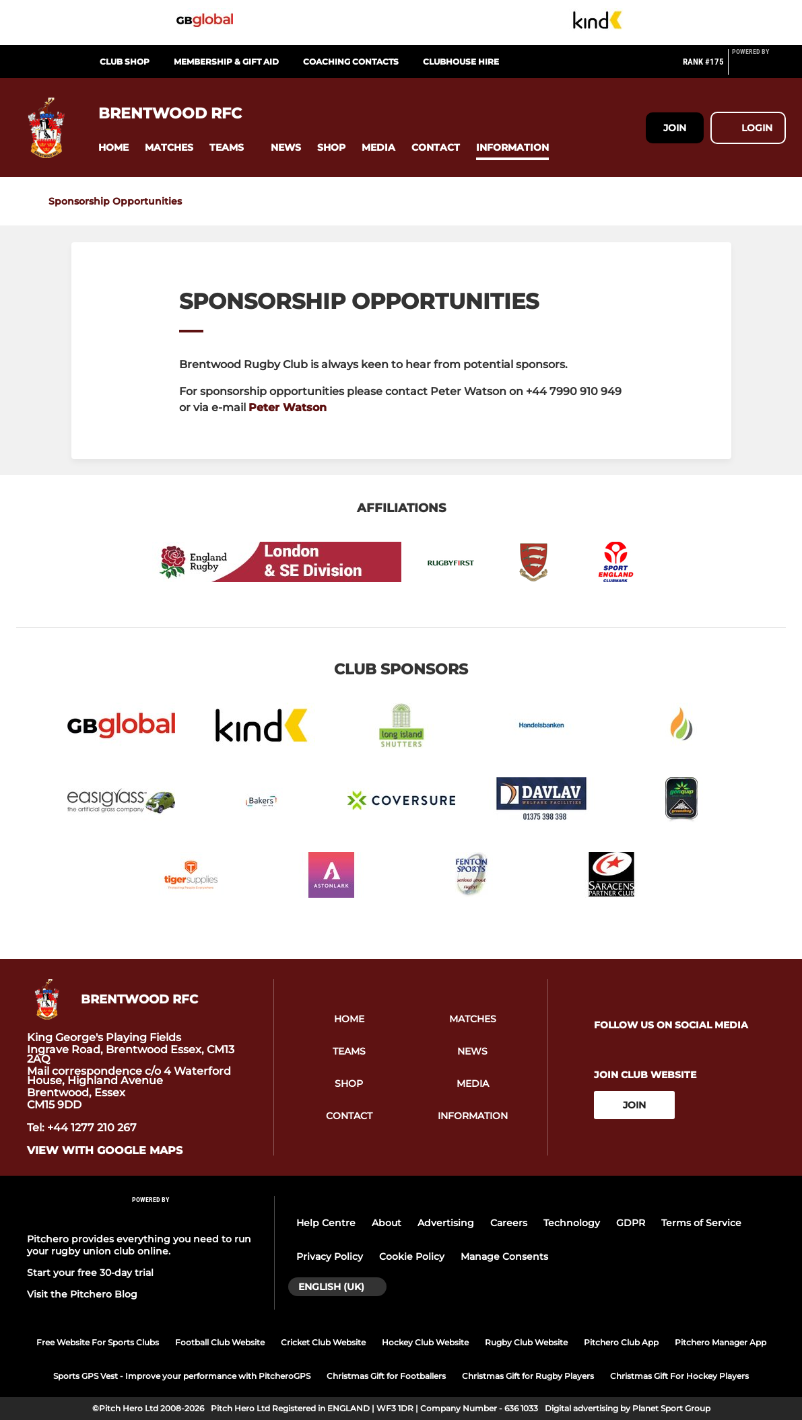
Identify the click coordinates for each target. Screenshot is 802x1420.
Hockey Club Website (425, 1342)
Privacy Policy (329, 1256)
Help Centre (326, 1223)
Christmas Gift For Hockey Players (679, 1376)
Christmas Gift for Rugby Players (528, 1376)
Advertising (445, 1223)
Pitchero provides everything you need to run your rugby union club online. (139, 1245)
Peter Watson (287, 407)
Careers (508, 1223)
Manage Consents (504, 1256)
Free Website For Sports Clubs (97, 1342)
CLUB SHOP (124, 62)
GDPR (630, 1223)
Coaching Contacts (351, 62)
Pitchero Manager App (720, 1342)
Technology (571, 1223)
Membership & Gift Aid (226, 62)
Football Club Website (220, 1342)
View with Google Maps (104, 1151)
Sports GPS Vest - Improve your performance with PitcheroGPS (181, 1376)
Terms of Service (701, 1223)
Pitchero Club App (621, 1342)
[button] (113, 148)
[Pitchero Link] (759, 67)
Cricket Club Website (323, 1342)
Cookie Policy (411, 1256)
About (386, 1223)
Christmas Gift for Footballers (386, 1376)
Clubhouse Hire (461, 62)
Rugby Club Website (526, 1342)
